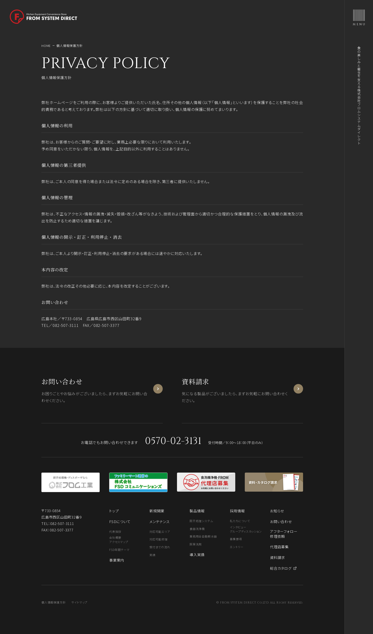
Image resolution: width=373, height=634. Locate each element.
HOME (46, 45)
